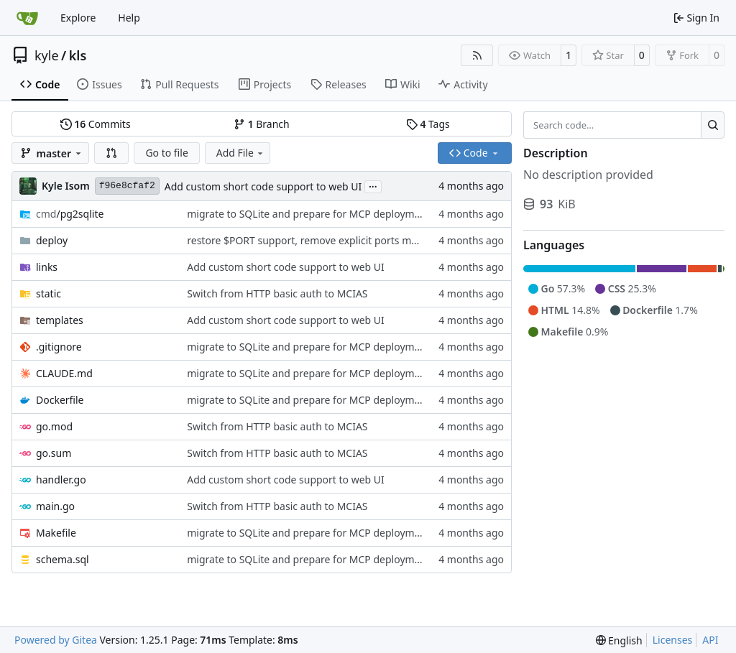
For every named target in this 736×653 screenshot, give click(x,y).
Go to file (166, 152)
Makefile (56, 532)
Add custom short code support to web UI (263, 186)
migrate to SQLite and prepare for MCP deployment (308, 214)
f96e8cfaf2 (127, 185)
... (373, 185)
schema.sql (62, 559)
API (710, 640)
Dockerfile (60, 400)
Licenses (673, 640)
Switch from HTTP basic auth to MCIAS (277, 293)
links (47, 267)
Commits (95, 124)
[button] (111, 153)
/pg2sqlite (70, 214)
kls (78, 55)
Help (129, 17)
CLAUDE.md (64, 373)
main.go (55, 506)
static (48, 293)
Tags (428, 124)
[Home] (27, 18)
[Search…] (712, 125)
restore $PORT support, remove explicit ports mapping (315, 240)
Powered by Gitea (55, 640)
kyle (46, 55)
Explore (78, 17)
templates (59, 320)
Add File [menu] (240, 152)
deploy (52, 240)
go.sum (53, 453)
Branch (262, 124)
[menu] (619, 640)
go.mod (54, 426)
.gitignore (59, 346)
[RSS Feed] (477, 55)
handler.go (61, 479)
